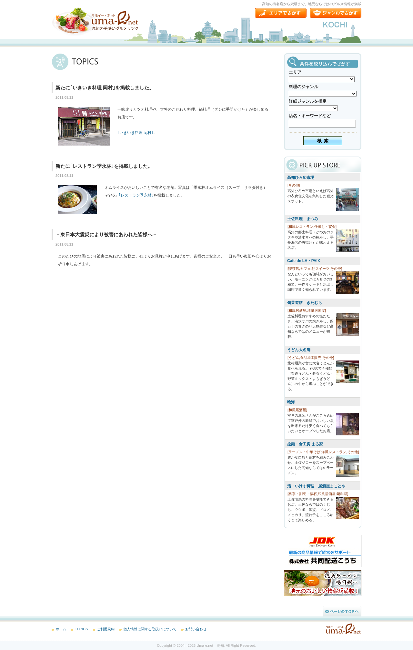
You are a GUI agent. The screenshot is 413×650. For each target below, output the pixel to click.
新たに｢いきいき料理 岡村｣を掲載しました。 (104, 87)
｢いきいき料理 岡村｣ (135, 132)
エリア (295, 72)
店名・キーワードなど (310, 115)
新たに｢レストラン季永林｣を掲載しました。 (104, 166)
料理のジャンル (303, 86)
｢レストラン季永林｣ (136, 195)
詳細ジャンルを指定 (308, 101)
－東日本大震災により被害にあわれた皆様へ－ (106, 234)
